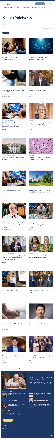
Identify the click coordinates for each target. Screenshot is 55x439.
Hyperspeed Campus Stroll (39, 7)
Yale (51, 436)
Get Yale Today (7, 420)
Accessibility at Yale (5, 431)
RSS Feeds (4, 425)
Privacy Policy (4, 432)
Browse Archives (5, 424)
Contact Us (4, 428)
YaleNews (6, 4)
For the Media (5, 427)
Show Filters (6, 32)
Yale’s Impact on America (15, 7)
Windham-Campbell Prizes (27, 7)
